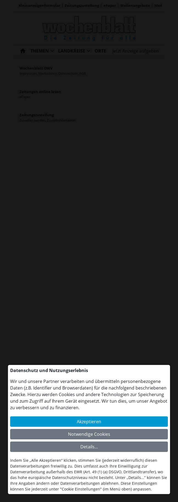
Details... (89, 447)
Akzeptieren (89, 422)
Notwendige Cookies (89, 434)
